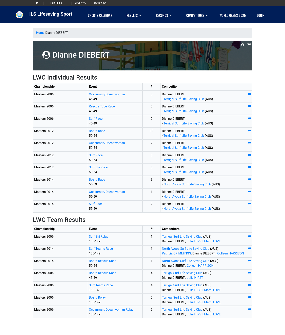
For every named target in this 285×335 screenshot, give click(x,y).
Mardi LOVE (212, 241)
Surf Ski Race (98, 167)
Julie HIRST (195, 241)
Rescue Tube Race (102, 106)
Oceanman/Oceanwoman (107, 94)
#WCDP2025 (100, 3)
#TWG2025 (80, 3)
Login (260, 15)
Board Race (97, 131)
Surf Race (96, 119)
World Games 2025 (232, 15)
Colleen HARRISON (230, 253)
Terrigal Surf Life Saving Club (183, 99)
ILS (37, 3)
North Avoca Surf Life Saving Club (187, 184)
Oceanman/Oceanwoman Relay (111, 309)
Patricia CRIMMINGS (176, 253)
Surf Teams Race (101, 249)
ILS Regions (56, 3)
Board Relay (97, 297)
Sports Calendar (100, 15)
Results (134, 15)
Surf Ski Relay (98, 236)
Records (164, 15)
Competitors (197, 15)
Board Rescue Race (102, 261)
